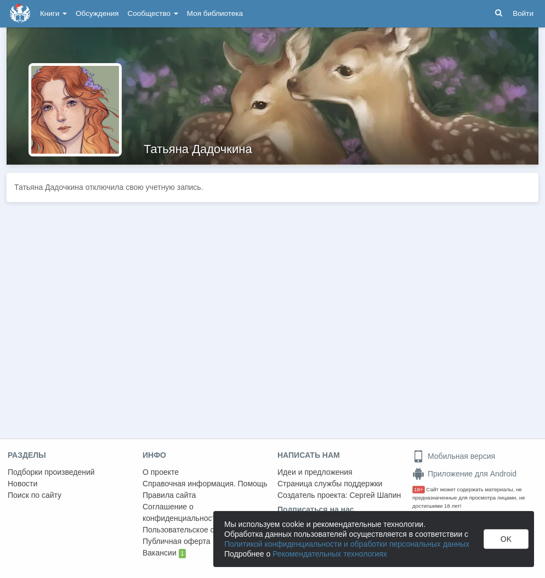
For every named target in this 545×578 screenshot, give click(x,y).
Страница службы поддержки (329, 483)
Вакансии (164, 553)
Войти (523, 13)
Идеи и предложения (315, 472)
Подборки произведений (51, 472)
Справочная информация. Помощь (205, 483)
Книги (53, 13)
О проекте (161, 472)
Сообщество (153, 13)
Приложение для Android (464, 474)
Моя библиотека (215, 13)
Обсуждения (97, 13)
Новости (22, 483)
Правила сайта (169, 495)
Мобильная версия (453, 456)
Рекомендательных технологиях (329, 553)
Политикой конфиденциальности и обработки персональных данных (346, 544)
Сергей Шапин (375, 495)
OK (506, 539)
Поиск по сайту (34, 495)
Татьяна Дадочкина (198, 149)
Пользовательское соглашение (198, 529)
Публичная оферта (177, 541)
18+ (418, 489)
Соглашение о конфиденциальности (181, 512)
